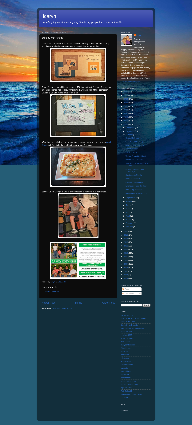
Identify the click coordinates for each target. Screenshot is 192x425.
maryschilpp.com (128, 345)
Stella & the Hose (128, 322)
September (131, 198)
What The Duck (127, 338)
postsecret (125, 355)
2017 (126, 124)
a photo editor (126, 388)
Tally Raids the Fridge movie (132, 328)
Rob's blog (125, 341)
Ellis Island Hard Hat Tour (136, 186)
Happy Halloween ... (134, 138)
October (129, 135)
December (130, 128)
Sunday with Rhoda (134, 175)
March (129, 219)
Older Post (108, 302)
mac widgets (126, 371)
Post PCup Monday (134, 190)
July (128, 205)
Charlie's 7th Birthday (134, 141)
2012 (126, 246)
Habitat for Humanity (134, 160)
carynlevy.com (127, 315)
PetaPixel (125, 374)
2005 (126, 271)
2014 (126, 239)
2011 (126, 249)
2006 (126, 268)
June (128, 209)
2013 (126, 242)
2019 (126, 117)
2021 (126, 110)
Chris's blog (125, 348)
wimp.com (125, 358)
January (129, 227)
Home (78, 302)
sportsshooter (126, 378)
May (128, 212)
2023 (126, 103)
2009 (126, 257)
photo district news (128, 381)
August (129, 201)
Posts (125, 289)
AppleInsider (126, 361)
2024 (126, 99)
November (130, 131)
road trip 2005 (126, 332)
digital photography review (131, 394)
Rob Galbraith (126, 391)
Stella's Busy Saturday (135, 145)
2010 (126, 253)
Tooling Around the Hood (136, 156)
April (128, 216)
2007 (126, 264)
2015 (126, 235)
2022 (126, 106)
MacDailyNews (127, 365)
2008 (126, 260)
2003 (126, 278)
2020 (126, 113)
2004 (126, 275)
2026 (126, 92)
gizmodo (124, 368)
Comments (128, 294)
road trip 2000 (126, 335)
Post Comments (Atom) (62, 308)
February (130, 223)
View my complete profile (131, 82)
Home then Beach (133, 179)
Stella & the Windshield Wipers (133, 318)
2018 (126, 121)
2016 (126, 231)
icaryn (49, 16)
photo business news (129, 384)
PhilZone (124, 351)
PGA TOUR (125, 398)
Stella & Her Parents (129, 325)
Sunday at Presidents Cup (136, 193)
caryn (138, 35)
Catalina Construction (134, 182)
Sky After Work (132, 149)
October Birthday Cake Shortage (135, 170)
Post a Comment (52, 292)
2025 (126, 95)
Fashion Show (131, 152)
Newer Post (48, 302)
